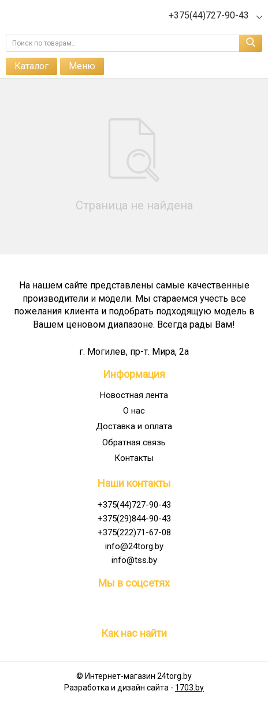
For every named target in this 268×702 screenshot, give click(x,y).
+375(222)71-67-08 (134, 532)
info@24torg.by (134, 546)
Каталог (31, 66)
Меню (82, 66)
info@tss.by (134, 560)
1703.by (189, 687)
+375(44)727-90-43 (134, 505)
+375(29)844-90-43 (134, 518)
